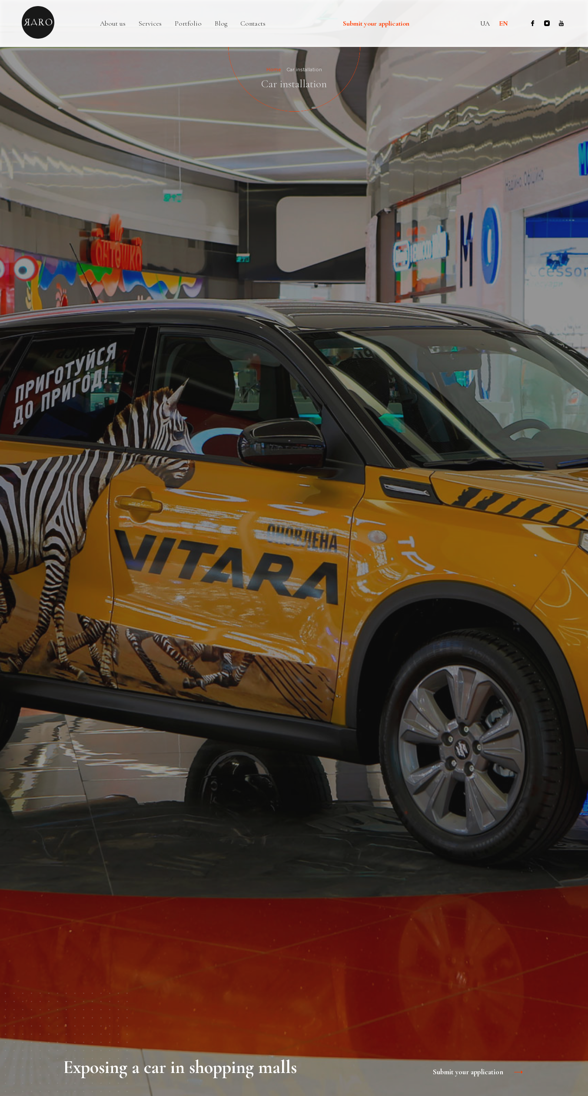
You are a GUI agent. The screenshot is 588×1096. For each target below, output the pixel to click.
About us (113, 24)
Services (150, 24)
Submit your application (376, 24)
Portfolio (188, 24)
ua (485, 23)
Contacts (253, 24)
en (503, 23)
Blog (221, 24)
